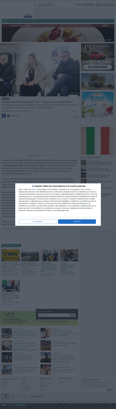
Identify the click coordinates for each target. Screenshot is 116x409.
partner (33, 189)
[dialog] (58, 204)
